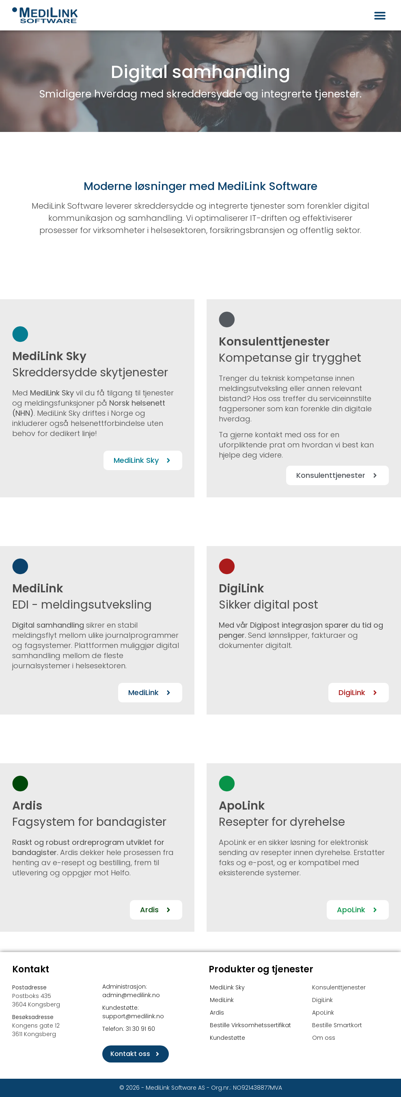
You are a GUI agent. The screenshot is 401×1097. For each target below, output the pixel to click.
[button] (380, 15)
